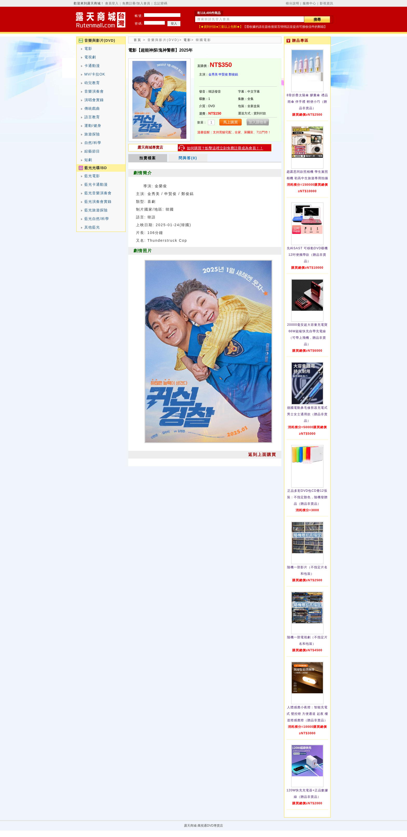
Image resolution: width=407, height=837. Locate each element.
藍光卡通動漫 (96, 184)
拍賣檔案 (147, 158)
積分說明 (292, 3)
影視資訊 (326, 3)
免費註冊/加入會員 (136, 3)
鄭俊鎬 (233, 74)
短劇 (88, 160)
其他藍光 (92, 227)
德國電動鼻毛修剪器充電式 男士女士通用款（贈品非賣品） (307, 414)
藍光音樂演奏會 (98, 193)
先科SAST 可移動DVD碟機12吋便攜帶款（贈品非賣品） (307, 254)
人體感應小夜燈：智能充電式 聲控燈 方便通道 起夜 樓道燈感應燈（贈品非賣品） (307, 713)
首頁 (137, 40)
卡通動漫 (92, 66)
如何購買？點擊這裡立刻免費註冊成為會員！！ (225, 148)
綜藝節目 (92, 151)
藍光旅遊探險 (96, 210)
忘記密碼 (160, 3)
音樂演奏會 (94, 91)
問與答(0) (188, 158)
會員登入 (112, 3)
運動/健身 (92, 125)
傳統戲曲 (92, 108)
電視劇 (90, 57)
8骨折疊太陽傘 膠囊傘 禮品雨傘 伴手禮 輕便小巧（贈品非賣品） (307, 101)
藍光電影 (92, 176)
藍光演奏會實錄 (98, 201)
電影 (88, 48)
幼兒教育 (92, 83)
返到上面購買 (262, 454)
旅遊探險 (92, 134)
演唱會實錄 (94, 100)
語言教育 (92, 117)
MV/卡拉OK (94, 74)
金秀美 (213, 74)
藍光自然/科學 (96, 219)
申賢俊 (223, 74)
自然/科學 (92, 143)
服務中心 (309, 3)
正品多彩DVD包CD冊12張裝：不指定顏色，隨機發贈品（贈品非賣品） (307, 497)
